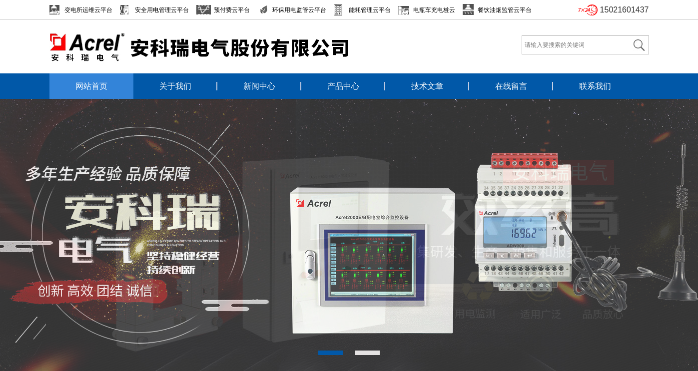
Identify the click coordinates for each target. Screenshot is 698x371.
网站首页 (91, 86)
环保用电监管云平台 (299, 9)
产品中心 (343, 86)
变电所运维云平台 (88, 9)
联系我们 (595, 86)
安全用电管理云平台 (162, 9)
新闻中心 (259, 86)
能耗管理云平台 (370, 9)
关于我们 (175, 86)
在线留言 (511, 86)
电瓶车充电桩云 (434, 9)
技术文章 (427, 86)
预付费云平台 (232, 9)
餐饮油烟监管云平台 (505, 9)
